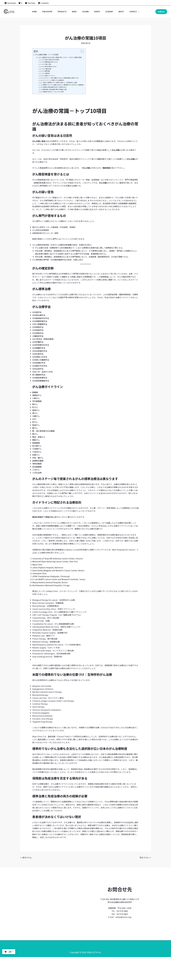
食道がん (36, 410)
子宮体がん (37, 451)
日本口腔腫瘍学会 (39, 324)
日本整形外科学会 (39, 365)
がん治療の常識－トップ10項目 (46, 54)
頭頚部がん (37, 395)
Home (34, 11)
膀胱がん (36, 440)
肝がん (35, 422)
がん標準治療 (46, 71)
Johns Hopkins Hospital (42, 567)
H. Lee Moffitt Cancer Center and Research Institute (55, 579)
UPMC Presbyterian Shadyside (45, 576)
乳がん (35, 407)
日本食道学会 (37, 330)
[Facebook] (10, 3)
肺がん (35, 404)
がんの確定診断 (46, 69)
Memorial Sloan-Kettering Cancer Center (50, 561)
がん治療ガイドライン (48, 76)
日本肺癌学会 (37, 327)
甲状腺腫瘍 (37, 401)
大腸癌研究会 (37, 336)
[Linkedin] (43, 3)
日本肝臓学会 (37, 342)
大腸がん (36, 416)
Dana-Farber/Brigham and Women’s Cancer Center (54, 570)
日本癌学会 (37, 312)
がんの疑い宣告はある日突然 (50, 60)
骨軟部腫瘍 (37, 463)
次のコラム (145, 857)
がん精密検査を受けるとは (50, 62)
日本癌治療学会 (38, 315)
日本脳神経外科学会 (40, 318)
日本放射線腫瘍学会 (40, 380)
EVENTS (97, 11)
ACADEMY (109, 11)
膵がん (35, 428)
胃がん (35, 413)
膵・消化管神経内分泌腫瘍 (43, 431)
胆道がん (36, 425)
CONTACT (134, 12)
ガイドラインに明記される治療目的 (53, 80)
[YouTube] (30, 3)
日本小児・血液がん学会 (42, 371)
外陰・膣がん (37, 457)
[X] (20, 3)
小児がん (36, 469)
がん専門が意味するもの (49, 67)
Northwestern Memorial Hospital (46, 585)
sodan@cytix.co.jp (123, 917)
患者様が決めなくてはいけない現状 (53, 92)
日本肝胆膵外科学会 (40, 345)
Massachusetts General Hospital (46, 582)
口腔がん (36, 398)
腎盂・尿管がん (38, 437)
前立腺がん (37, 445)
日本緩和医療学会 (39, 377)
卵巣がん (36, 454)
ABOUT (121, 11)
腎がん (35, 434)
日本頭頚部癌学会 (39, 321)
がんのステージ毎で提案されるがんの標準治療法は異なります (60, 78)
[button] (138, 12)
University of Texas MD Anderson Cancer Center (53, 558)
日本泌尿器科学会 (39, 351)
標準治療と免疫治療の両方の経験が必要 (54, 89)
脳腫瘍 (35, 392)
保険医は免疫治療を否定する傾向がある (54, 87)
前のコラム (26, 857)
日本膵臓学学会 (38, 348)
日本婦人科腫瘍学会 (40, 359)
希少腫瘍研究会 (38, 374)
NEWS (74, 11)
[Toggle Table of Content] (81, 51)
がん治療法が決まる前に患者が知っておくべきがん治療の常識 (60, 57)
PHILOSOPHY (47, 11)
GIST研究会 (37, 339)
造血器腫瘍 (37, 466)
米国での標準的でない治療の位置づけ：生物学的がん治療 (60, 82)
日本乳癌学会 (37, 353)
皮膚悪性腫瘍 (37, 460)
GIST (34, 419)
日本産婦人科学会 (39, 356)
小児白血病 (37, 472)
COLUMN (85, 11)
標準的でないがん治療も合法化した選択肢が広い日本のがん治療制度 (63, 85)
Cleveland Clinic (39, 573)
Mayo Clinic (37, 564)
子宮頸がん (37, 448)
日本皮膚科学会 (38, 362)
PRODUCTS (62, 11)
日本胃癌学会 (37, 333)
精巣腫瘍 (36, 442)
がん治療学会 (46, 73)
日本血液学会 (37, 368)
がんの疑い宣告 (46, 64)
